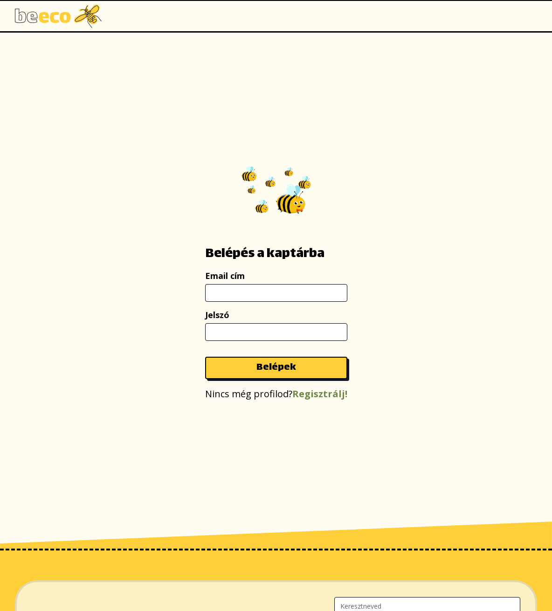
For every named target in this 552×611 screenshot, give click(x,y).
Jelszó (217, 314)
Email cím (225, 275)
